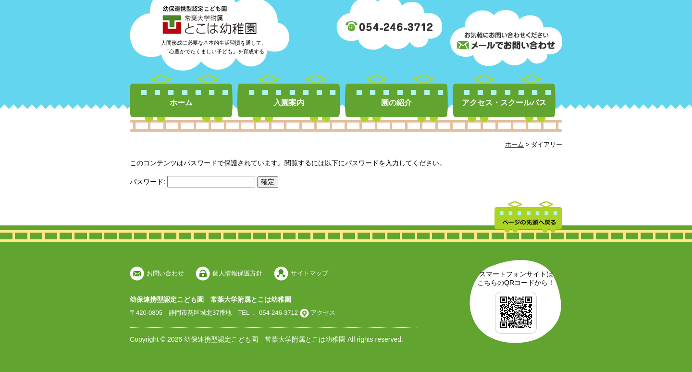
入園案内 (288, 103)
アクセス (322, 312)
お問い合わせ (165, 273)
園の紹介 (396, 103)
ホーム (181, 103)
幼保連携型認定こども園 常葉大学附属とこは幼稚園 (210, 299)
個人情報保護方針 (237, 273)
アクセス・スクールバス (504, 103)
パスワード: (192, 182)
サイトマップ (309, 273)
